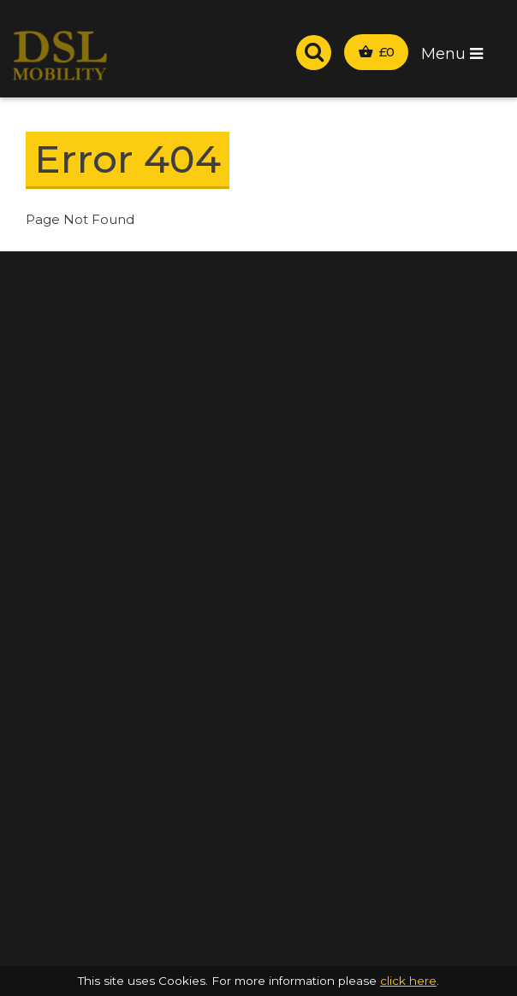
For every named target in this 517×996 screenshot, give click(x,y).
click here (408, 980)
